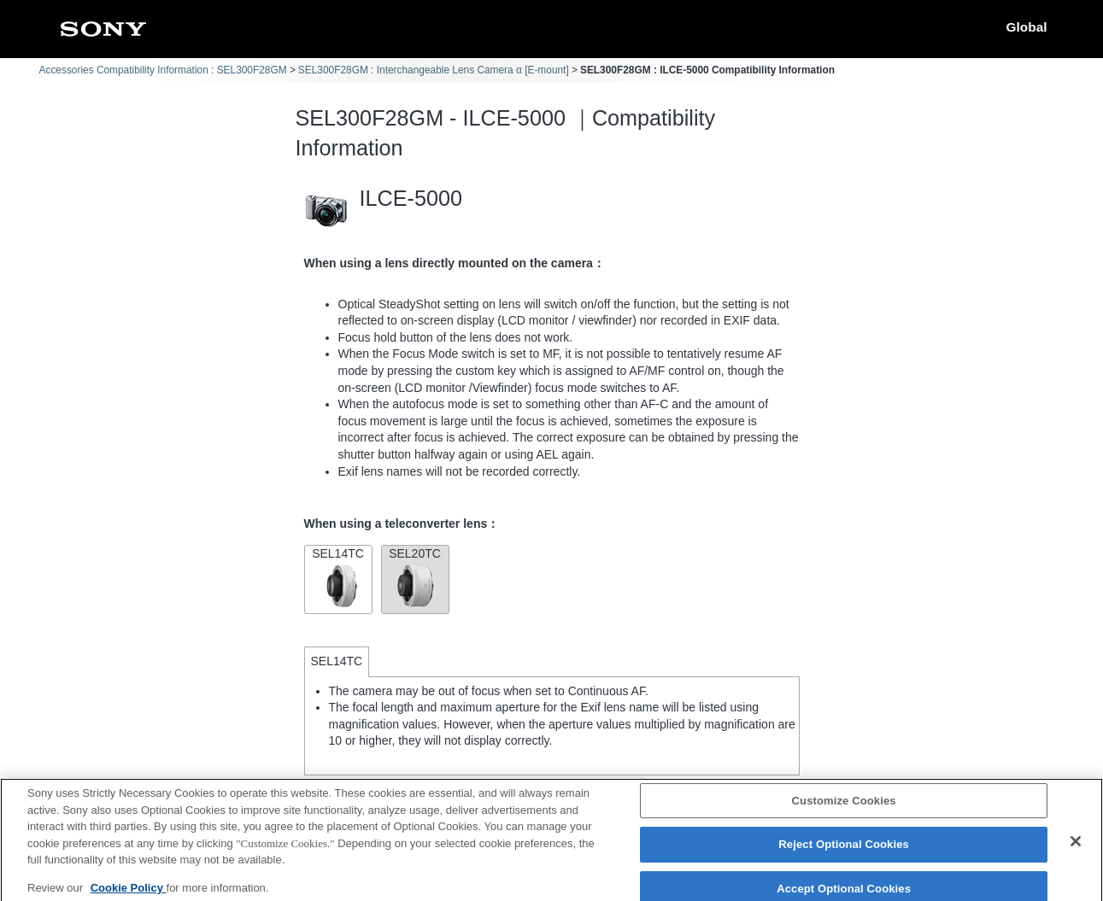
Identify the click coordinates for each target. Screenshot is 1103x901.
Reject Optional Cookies (843, 852)
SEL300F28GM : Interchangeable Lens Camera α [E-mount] (433, 70)
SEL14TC (338, 578)
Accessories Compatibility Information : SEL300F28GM (163, 70)
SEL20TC (415, 578)
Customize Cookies (844, 808)
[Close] (1075, 849)
